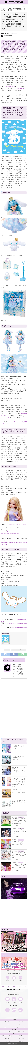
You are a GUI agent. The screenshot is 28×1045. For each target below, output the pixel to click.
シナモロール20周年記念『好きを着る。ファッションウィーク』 (18, 758)
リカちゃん (23, 649)
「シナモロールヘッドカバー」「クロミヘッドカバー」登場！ (18, 746)
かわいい (7, 649)
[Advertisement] (14, 695)
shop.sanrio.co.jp (19, 88)
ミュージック (21, 828)
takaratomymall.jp (10, 86)
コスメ (21, 1021)
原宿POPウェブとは (7, 1036)
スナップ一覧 (7, 1031)
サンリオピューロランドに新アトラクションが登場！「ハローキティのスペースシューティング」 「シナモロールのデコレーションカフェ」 (18, 782)
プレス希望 (21, 1038)
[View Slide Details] (14, 899)
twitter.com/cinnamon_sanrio (19, 627)
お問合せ (7, 1038)
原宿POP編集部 (8, 35)
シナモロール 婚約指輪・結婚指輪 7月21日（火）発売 (18, 802)
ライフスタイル (21, 1027)
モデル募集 (7, 1041)
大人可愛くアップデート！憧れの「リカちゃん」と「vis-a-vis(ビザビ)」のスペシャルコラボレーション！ (18, 769)
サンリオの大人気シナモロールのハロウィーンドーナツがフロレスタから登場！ (18, 791)
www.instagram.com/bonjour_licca (10, 533)
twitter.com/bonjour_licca (8, 531)
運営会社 (21, 1036)
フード (7, 1024)
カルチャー (14, 33)
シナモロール (15, 649)
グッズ (21, 1024)
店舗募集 (21, 1041)
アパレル (20, 862)
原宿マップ (21, 1031)
